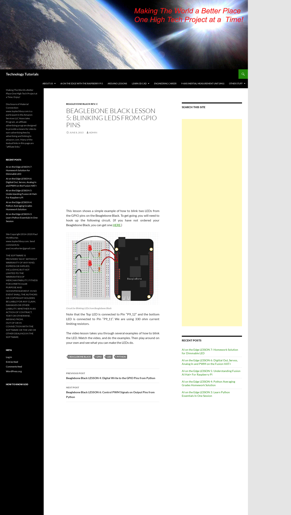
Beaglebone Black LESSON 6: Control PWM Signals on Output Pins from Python (112, 392)
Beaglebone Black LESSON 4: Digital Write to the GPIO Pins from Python (112, 375)
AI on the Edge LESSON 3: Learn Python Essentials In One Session (206, 393)
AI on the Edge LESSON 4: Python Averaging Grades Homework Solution (208, 383)
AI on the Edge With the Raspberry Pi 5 (81, 83)
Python (121, 356)
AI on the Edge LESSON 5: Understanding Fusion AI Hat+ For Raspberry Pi (211, 372)
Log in (9, 357)
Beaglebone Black (80, 356)
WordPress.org (14, 371)
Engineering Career (165, 83)
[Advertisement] (212, 222)
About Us (47, 83)
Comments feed (14, 366)
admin (93, 132)
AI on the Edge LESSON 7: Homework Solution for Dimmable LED (19, 170)
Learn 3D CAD (139, 83)
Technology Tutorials (22, 74)
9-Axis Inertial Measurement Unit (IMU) (202, 83)
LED (109, 356)
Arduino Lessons (117, 83)
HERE (117, 225)
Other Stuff (236, 83)
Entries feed (12, 361)
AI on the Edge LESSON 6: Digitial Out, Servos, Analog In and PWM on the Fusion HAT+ (210, 362)
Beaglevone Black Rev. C (82, 103)
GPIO (99, 356)
